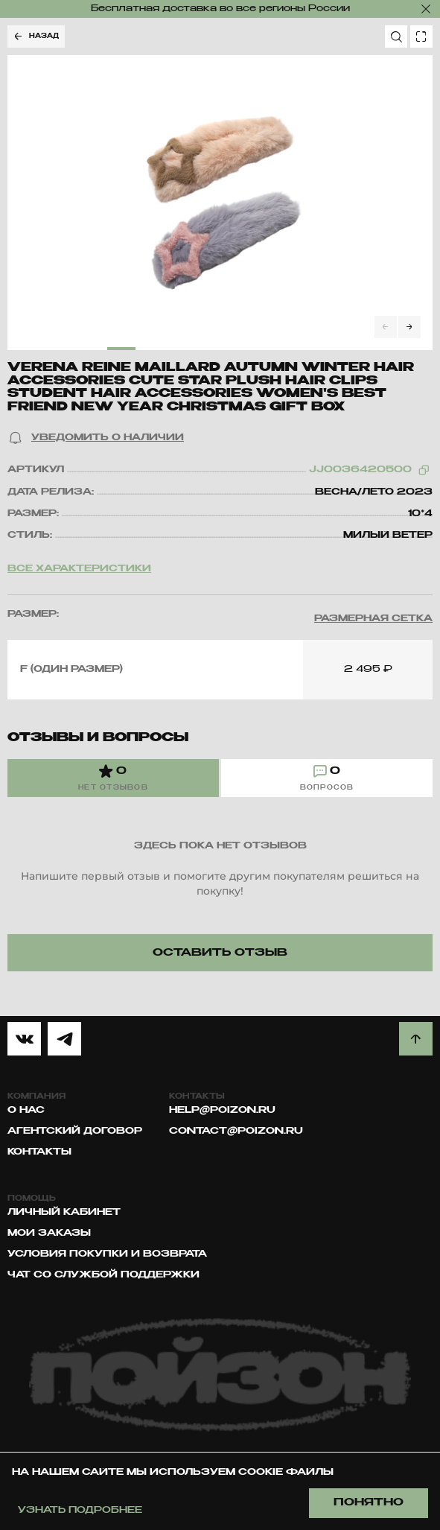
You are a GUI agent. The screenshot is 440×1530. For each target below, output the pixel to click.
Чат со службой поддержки (103, 1275)
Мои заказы (49, 1233)
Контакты (39, 1152)
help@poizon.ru (222, 1110)
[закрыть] (426, 9)
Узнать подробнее (80, 1510)
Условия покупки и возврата (107, 1254)
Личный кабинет (64, 1212)
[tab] (113, 778)
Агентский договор (74, 1131)
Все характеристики (79, 569)
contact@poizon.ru (236, 1131)
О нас (26, 1110)
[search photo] (421, 36)
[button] (95, 438)
